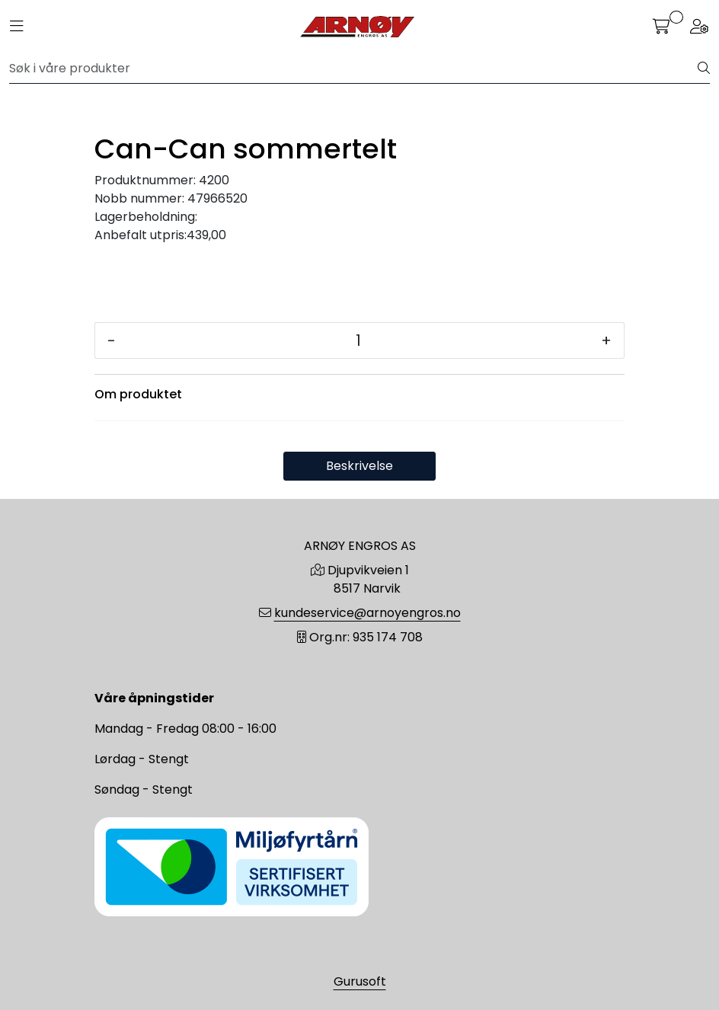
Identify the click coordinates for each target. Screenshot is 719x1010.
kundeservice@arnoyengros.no (367, 613)
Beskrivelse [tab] (359, 466)
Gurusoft (360, 981)
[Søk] (353, 68)
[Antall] (358, 340)
